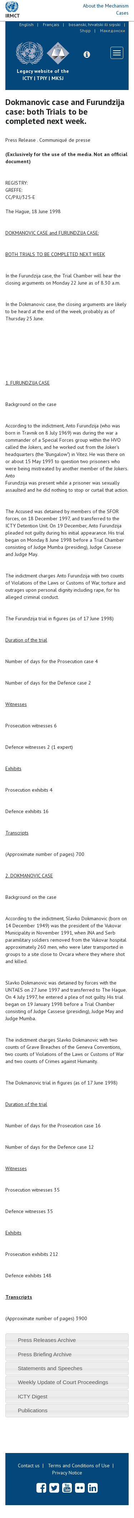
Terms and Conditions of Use (79, 1465)
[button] (86, 54)
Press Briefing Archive (45, 1354)
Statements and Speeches (50, 1368)
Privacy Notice (67, 1472)
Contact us (29, 1465)
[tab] (67, 1340)
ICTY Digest (33, 1396)
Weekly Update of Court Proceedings (63, 1382)
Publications (33, 1410)
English (26, 24)
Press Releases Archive (47, 1340)
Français (51, 24)
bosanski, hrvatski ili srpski (94, 24)
